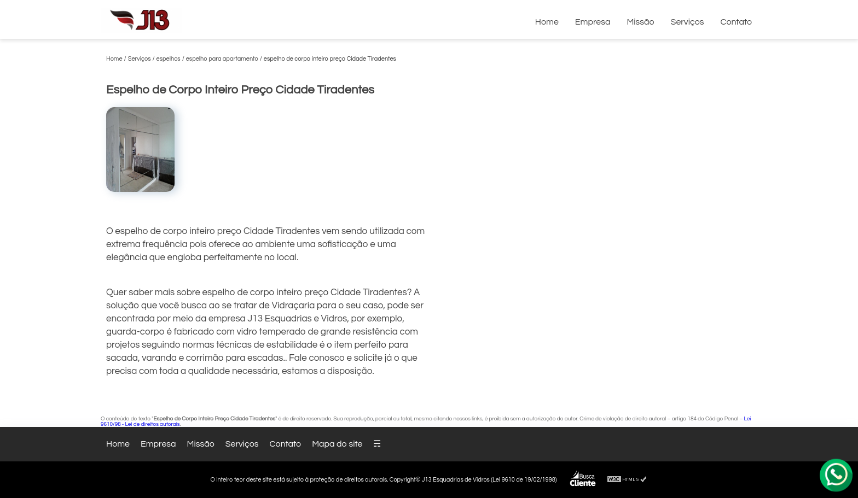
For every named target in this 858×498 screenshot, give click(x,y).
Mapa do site (337, 444)
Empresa (593, 21)
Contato (736, 21)
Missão (640, 21)
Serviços (687, 21)
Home (547, 21)
